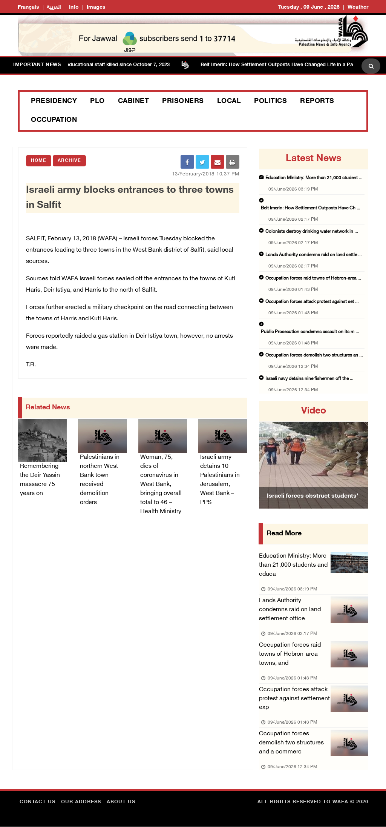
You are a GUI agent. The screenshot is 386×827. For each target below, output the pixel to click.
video (313, 411)
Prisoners (183, 101)
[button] (267, 455)
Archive (69, 160)
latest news (313, 158)
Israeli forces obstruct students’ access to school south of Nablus (312, 506)
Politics (270, 101)
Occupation (54, 120)
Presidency (54, 101)
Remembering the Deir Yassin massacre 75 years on (40, 480)
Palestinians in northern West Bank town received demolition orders (99, 480)
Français (28, 7)
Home (38, 160)
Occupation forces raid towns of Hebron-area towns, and (290, 654)
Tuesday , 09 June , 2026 (309, 7)
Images (96, 7)
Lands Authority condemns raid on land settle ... (313, 255)
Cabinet (133, 101)
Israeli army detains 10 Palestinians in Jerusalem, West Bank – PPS (220, 480)
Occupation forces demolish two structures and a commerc (291, 743)
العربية (54, 7)
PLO (97, 101)
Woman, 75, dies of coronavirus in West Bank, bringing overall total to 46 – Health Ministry (161, 484)
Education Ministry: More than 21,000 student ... (313, 178)
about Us (121, 802)
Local (229, 101)
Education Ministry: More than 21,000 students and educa (293, 565)
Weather (358, 7)
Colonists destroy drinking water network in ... (311, 231)
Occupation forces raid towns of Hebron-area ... (313, 278)
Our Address (81, 802)
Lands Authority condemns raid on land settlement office (290, 610)
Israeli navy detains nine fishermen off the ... (309, 378)
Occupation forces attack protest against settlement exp (294, 699)
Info (74, 7)
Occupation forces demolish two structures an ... (314, 355)
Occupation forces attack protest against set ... (311, 301)
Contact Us (37, 802)
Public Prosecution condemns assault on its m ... (310, 332)
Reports (317, 101)
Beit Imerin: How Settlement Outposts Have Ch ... (310, 208)
